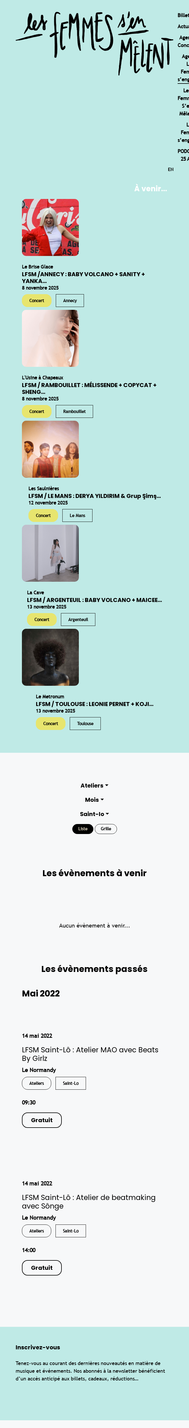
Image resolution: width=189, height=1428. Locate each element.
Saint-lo (92, 814)
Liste (82, 828)
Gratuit (42, 1120)
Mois (92, 800)
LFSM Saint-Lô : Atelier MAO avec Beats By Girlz (90, 1054)
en (170, 169)
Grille (106, 828)
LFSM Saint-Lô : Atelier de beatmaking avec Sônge (89, 1202)
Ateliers (92, 786)
